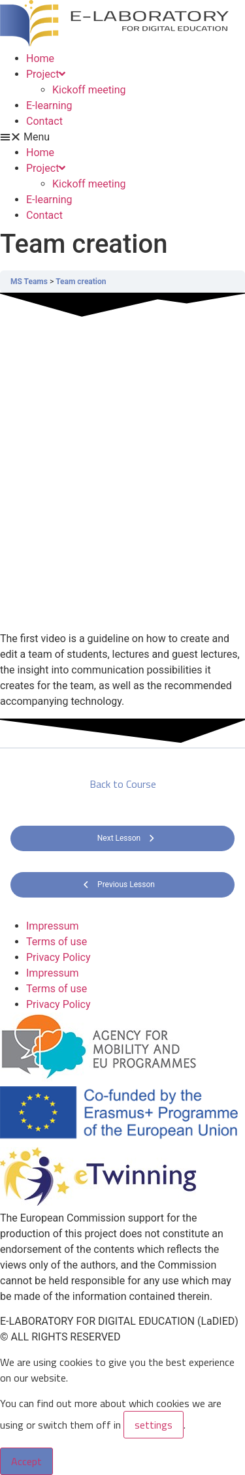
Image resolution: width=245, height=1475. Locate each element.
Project (45, 74)
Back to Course (123, 784)
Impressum (52, 926)
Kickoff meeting (89, 90)
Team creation (81, 281)
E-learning (49, 105)
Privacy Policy (58, 957)
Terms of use (56, 941)
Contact (44, 121)
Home (40, 58)
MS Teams (29, 281)
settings (153, 1425)
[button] (122, 137)
